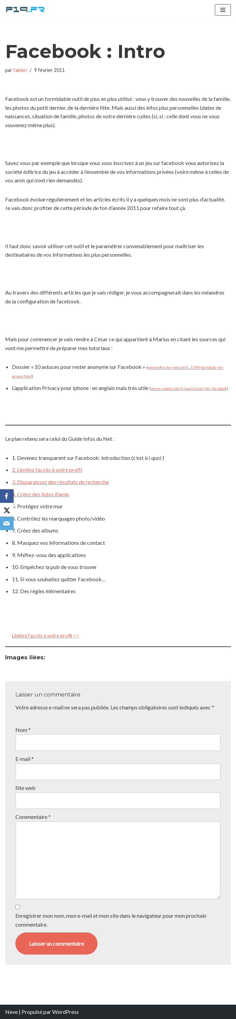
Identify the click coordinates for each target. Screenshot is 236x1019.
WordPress (65, 1011)
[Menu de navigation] (223, 10)
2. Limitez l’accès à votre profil (47, 469)
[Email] (7, 523)
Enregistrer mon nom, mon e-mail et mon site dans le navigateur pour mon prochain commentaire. (110, 920)
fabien (20, 70)
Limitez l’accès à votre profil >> (45, 636)
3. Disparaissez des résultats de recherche (60, 482)
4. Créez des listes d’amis (40, 494)
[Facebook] (7, 496)
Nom (23, 729)
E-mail (24, 758)
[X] (7, 509)
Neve (11, 1011)
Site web (25, 787)
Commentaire (33, 816)
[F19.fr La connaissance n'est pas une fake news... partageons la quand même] (25, 10)
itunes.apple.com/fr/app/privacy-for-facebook (189, 388)
